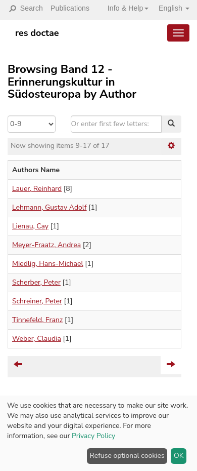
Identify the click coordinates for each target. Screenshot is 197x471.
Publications (70, 8)
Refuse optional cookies (127, 455)
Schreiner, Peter (37, 301)
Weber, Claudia (36, 338)
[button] (124, 8)
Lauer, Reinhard (37, 188)
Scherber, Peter (36, 282)
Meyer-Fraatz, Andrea (46, 245)
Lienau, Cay (30, 226)
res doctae (37, 33)
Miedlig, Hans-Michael (47, 263)
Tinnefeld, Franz (37, 320)
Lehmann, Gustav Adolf (49, 207)
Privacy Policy (93, 436)
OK (179, 455)
